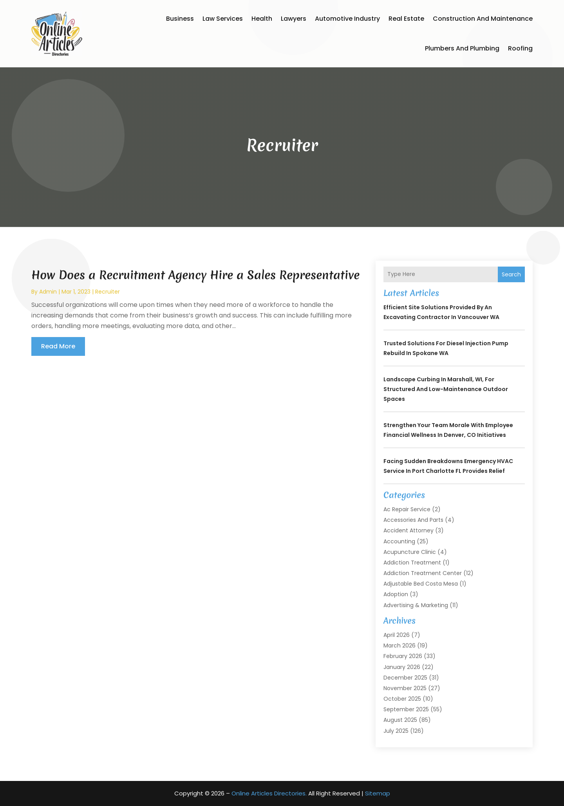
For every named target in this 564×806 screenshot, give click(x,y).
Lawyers (293, 18)
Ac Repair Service (406, 509)
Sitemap (377, 793)
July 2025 (396, 731)
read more (58, 346)
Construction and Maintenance (483, 18)
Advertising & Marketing (415, 605)
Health (261, 18)
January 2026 (401, 667)
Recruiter (107, 292)
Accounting (399, 541)
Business (180, 18)
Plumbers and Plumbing (462, 48)
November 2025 (405, 688)
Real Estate (406, 18)
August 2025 (400, 720)
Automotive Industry (347, 18)
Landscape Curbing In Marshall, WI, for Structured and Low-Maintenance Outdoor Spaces (445, 389)
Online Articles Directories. (269, 793)
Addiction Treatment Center (422, 573)
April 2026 (396, 635)
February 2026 (402, 656)
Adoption (395, 594)
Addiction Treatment (412, 562)
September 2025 (406, 709)
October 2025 (402, 699)
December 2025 (405, 678)
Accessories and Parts (413, 520)
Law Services (222, 18)
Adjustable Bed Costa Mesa (420, 584)
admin (48, 292)
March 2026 (399, 645)
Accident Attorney (408, 530)
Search (511, 274)
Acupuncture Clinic (409, 552)
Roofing (520, 48)
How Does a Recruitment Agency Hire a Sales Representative (195, 275)
